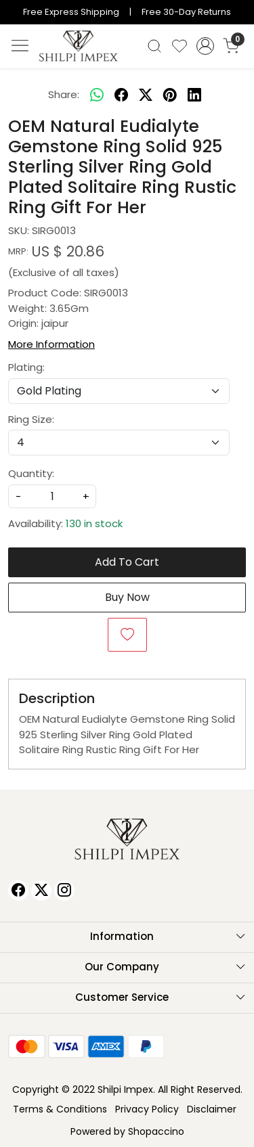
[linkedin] (194, 95)
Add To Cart (127, 562)
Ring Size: (31, 419)
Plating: (26, 367)
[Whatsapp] (97, 95)
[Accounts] (205, 46)
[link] (154, 46)
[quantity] (52, 496)
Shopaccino (156, 1131)
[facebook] (121, 95)
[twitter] (145, 95)
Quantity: (31, 473)
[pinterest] (170, 95)
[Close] (239, 15)
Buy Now (127, 597)
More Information (51, 344)
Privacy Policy (147, 1109)
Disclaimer (211, 1109)
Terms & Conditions (60, 1109)
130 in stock (94, 523)
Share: (63, 94)
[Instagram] (64, 890)
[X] (41, 890)
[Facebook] (18, 890)
